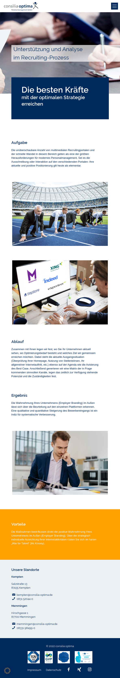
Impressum (34, 669)
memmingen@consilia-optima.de (37, 623)
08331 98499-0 (26, 628)
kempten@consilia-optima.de (35, 594)
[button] (7, 670)
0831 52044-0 (25, 598)
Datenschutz (54, 669)
